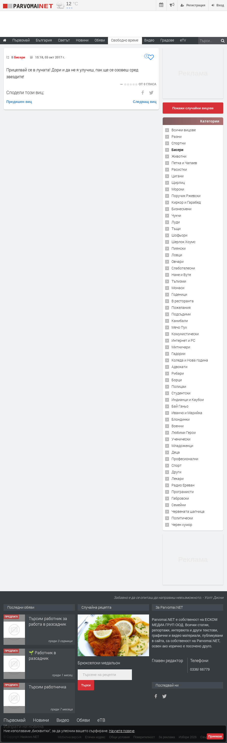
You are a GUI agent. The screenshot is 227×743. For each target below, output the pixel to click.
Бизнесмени (181, 208)
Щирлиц (178, 182)
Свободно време (124, 40)
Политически (182, 518)
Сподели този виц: (25, 92)
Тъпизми (179, 281)
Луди (176, 222)
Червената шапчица (188, 511)
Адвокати (179, 366)
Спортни (179, 143)
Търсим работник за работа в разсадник (48, 621)
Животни (179, 156)
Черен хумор (182, 524)
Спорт (177, 465)
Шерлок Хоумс (183, 241)
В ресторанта (183, 301)
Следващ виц (144, 102)
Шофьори (179, 235)
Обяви (83, 720)
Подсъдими (181, 314)
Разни (177, 136)
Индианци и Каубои (188, 399)
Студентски (181, 393)
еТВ (101, 720)
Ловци (177, 254)
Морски (178, 189)
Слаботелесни (183, 268)
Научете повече (121, 730)
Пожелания (181, 307)
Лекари (178, 478)
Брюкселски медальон (99, 662)
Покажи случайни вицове (193, 108)
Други (176, 472)
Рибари (178, 373)
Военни (178, 425)
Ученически (181, 439)
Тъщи (176, 228)
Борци (177, 379)
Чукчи (176, 215)
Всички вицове (184, 130)
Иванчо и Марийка (187, 412)
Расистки (179, 169)
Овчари (178, 261)
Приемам (215, 736)
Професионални (185, 458)
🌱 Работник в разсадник (42, 655)
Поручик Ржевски (186, 195)
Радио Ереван (183, 485)
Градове (167, 40)
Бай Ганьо (180, 406)
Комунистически (185, 333)
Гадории (178, 353)
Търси (86, 685)
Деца (176, 452)
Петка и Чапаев (184, 162)
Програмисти (183, 491)
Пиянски (179, 248)
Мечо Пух (179, 327)
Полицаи (179, 386)
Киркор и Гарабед (186, 202)
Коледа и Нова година (190, 360)
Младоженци (182, 445)
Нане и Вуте (181, 274)
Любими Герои (184, 432)
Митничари (181, 347)
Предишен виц (19, 102)
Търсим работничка (47, 686)
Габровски (180, 498)
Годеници (179, 294)
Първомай (14, 720)
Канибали (180, 320)
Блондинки (181, 419)
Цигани (178, 176)
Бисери (19, 57)
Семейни (179, 504)
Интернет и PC (183, 340)
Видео (62, 720)
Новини (82, 40)
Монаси (178, 287)
